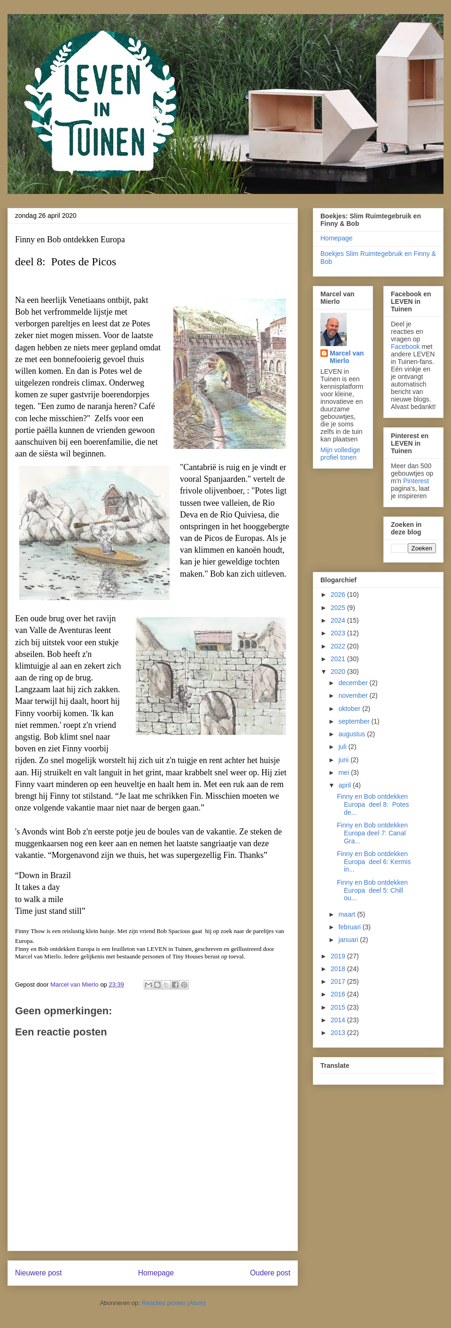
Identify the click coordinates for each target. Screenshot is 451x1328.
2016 (339, 994)
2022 (339, 646)
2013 (339, 1032)
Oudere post (270, 1273)
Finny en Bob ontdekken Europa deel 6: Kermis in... (374, 861)
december (353, 683)
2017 (339, 981)
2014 (339, 1020)
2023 (339, 633)
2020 (339, 671)
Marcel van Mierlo (347, 356)
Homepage (156, 1273)
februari (350, 927)
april (345, 785)
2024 (339, 620)
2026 (339, 594)
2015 (339, 1007)
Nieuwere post (38, 1273)
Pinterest (416, 481)
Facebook (405, 346)
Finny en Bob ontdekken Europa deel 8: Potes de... (373, 804)
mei (344, 772)
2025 (339, 607)
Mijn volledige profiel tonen (340, 453)
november (353, 695)
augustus (352, 734)
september (354, 721)
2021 (339, 659)
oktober (350, 708)
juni (344, 760)
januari (349, 939)
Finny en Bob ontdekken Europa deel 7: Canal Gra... (372, 833)
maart (347, 914)
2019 (339, 956)
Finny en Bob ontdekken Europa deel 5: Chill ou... (372, 890)
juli (343, 746)
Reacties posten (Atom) (174, 1302)
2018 (339, 969)
